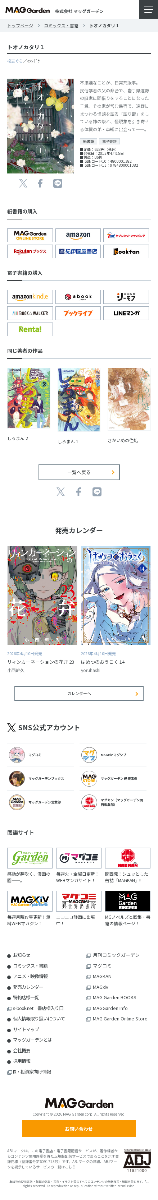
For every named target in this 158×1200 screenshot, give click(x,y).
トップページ (20, 25)
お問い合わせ (79, 1128)
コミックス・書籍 (61, 25)
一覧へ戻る (79, 472)
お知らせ (21, 954)
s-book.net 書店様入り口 (38, 1008)
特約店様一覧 (26, 997)
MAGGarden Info (110, 1008)
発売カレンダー (28, 986)
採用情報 (21, 1060)
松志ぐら (15, 61)
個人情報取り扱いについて (39, 1018)
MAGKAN (102, 976)
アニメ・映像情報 (30, 976)
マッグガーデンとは (32, 1039)
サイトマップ (26, 1029)
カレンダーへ (79, 693)
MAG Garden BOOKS (114, 997)
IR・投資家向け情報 (32, 1071)
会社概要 (21, 1050)
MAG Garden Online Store (120, 1018)
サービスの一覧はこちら (56, 1166)
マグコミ (102, 965)
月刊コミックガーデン (116, 954)
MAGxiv (100, 986)
